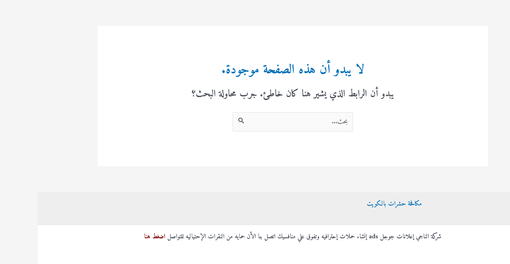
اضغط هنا (117, 237)
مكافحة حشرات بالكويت (356, 204)
